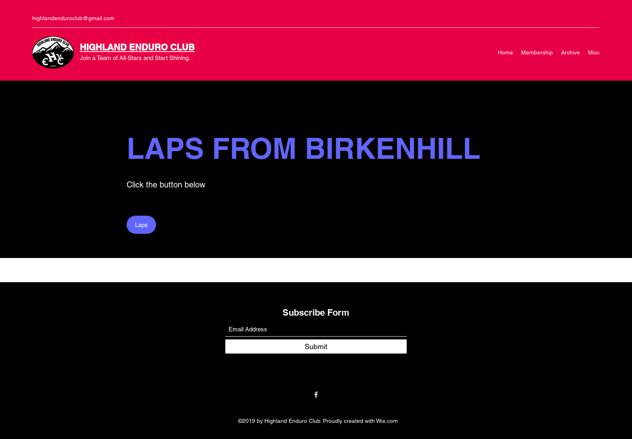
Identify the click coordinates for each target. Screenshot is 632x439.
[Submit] (316, 346)
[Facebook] (316, 395)
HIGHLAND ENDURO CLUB (137, 47)
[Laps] (141, 225)
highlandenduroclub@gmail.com (73, 18)
